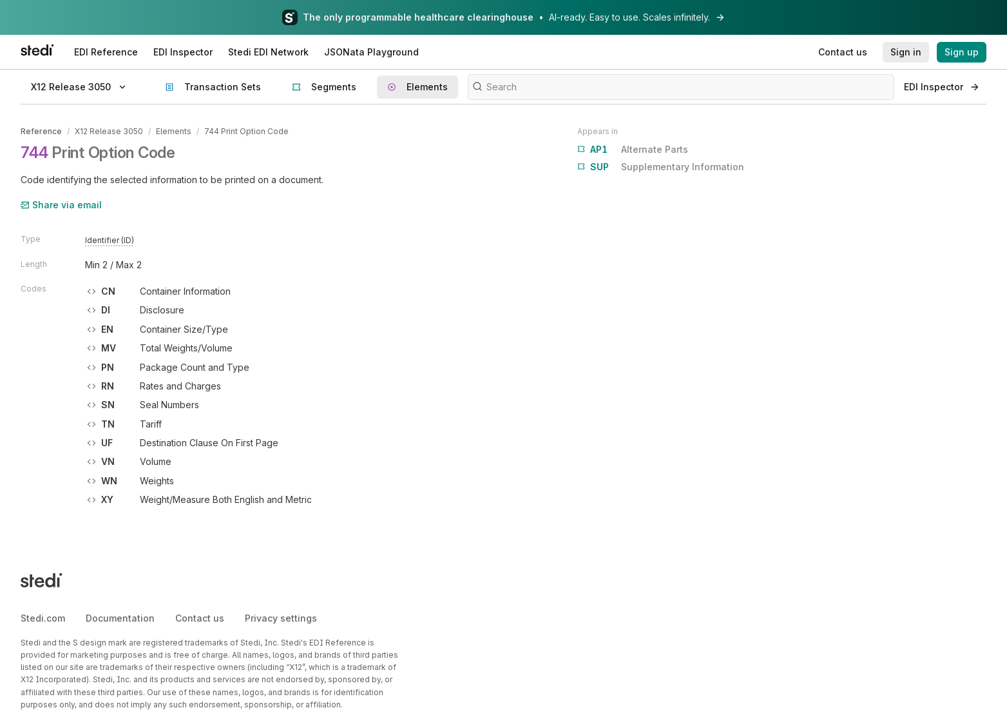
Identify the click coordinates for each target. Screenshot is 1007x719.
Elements (173, 131)
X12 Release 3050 (109, 131)
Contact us (199, 618)
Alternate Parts (632, 150)
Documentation (120, 618)
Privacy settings (281, 618)
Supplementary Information (660, 167)
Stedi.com (43, 618)
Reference (41, 131)
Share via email (61, 204)
